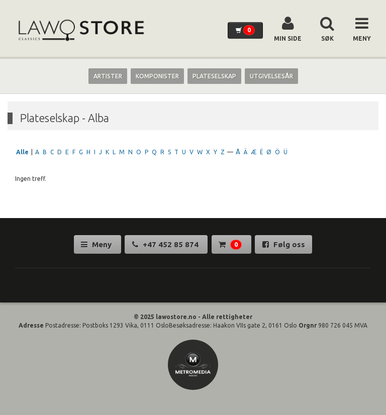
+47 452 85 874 (166, 244)
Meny (97, 244)
